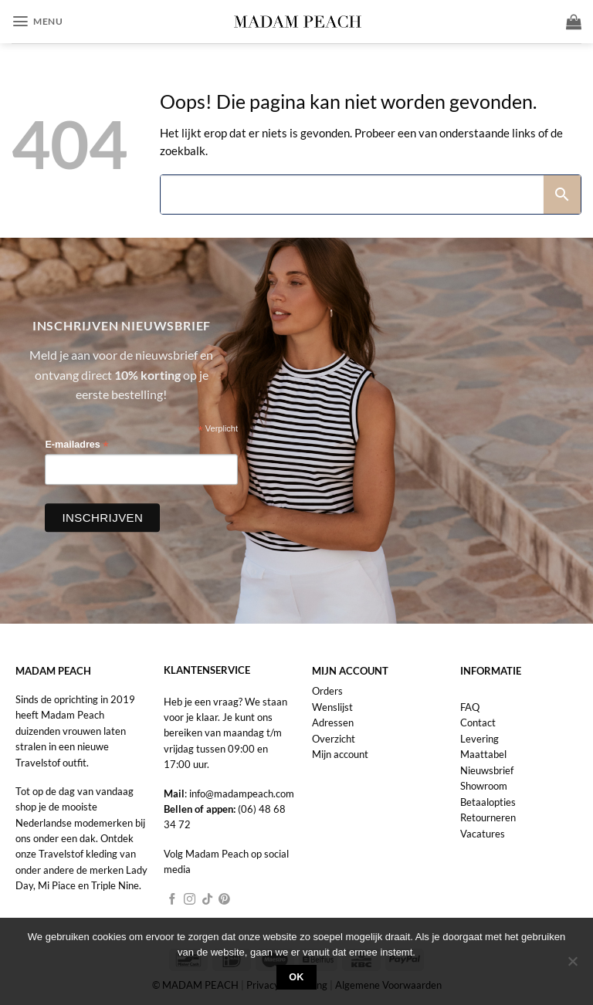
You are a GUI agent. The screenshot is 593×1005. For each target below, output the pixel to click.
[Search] (352, 194)
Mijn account (340, 754)
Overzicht (333, 739)
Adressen (333, 722)
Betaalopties (488, 802)
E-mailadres (76, 445)
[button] (37, 22)
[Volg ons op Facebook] (172, 900)
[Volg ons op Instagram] (189, 900)
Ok (296, 977)
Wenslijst (332, 707)
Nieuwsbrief (486, 770)
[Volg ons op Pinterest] (224, 900)
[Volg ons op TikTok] (207, 900)
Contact (478, 722)
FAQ (469, 707)
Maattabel (483, 754)
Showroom (483, 786)
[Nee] (572, 965)
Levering (479, 739)
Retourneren (488, 817)
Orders (327, 691)
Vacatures (482, 833)
